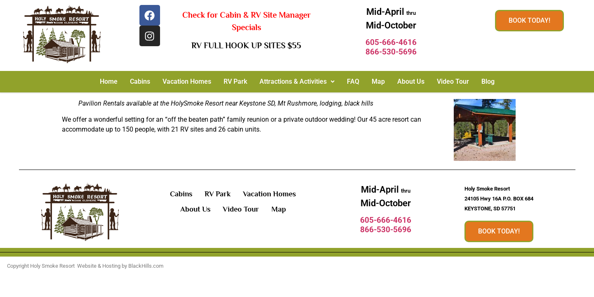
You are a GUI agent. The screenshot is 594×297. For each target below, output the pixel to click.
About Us (410, 81)
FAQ (353, 81)
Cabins (140, 81)
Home (109, 81)
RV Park (235, 81)
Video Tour (453, 81)
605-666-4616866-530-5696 (391, 47)
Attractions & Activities (297, 81)
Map (378, 81)
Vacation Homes (187, 81)
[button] (297, 81)
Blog (488, 81)
